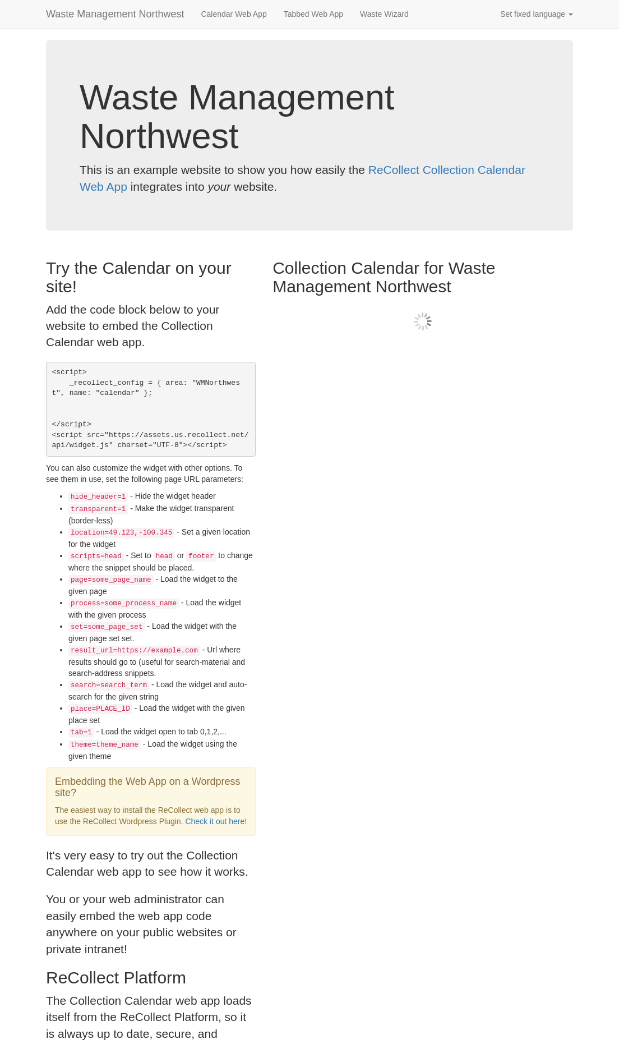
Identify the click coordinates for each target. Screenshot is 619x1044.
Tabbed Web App (313, 14)
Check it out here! (216, 821)
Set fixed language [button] (536, 14)
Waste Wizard (384, 14)
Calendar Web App (233, 14)
